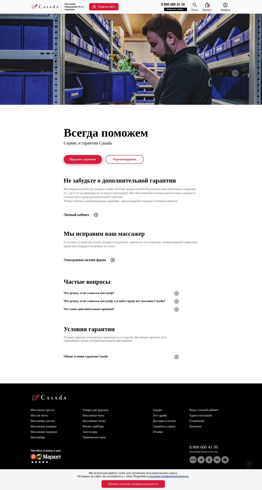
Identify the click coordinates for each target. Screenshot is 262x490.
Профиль (225, 8)
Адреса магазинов (200, 415)
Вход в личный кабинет (204, 409)
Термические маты (94, 437)
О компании (196, 420)
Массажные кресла (42, 409)
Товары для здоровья (95, 409)
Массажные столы (94, 420)
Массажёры (38, 437)
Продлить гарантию (83, 159)
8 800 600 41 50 (203, 447)
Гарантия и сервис (164, 426)
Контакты (195, 426)
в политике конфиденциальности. (168, 476)
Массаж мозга (39, 415)
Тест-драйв (159, 415)
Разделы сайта (103, 6)
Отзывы (158, 431)
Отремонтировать (124, 159)
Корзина (207, 8)
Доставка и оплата (164, 420)
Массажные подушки (44, 431)
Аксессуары (90, 431)
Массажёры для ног (43, 420)
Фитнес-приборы (93, 426)
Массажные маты (93, 415)
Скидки (157, 409)
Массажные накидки (43, 426)
